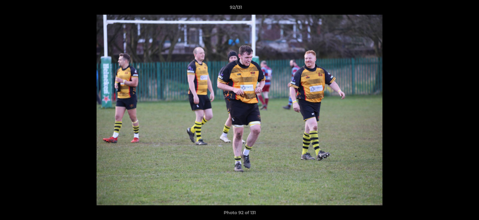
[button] (453, 9)
